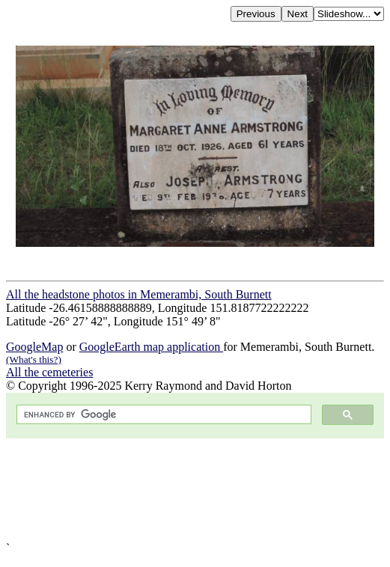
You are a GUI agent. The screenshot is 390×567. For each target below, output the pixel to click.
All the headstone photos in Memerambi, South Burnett (139, 294)
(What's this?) (33, 359)
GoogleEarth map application (151, 346)
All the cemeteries (49, 372)
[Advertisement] (195, 490)
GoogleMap (34, 346)
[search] (162, 414)
